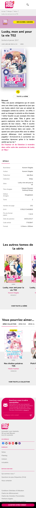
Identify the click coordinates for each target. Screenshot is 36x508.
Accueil (3, 11)
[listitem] (3, 443)
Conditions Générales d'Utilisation (13, 491)
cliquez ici (26, 410)
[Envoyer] (30, 415)
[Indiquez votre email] (15, 415)
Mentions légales (7, 499)
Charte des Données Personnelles (13, 496)
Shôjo (15, 11)
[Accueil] (10, 4)
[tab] (6, 161)
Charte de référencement (10, 493)
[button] (23, 22)
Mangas (9, 11)
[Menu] (29, 4)
